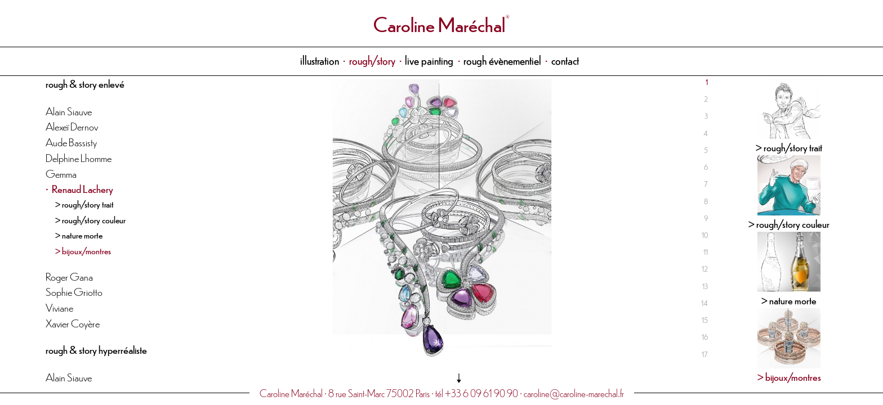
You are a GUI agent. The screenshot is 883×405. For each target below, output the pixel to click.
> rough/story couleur (90, 219)
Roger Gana (69, 276)
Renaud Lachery (82, 188)
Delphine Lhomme (79, 157)
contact (565, 60)
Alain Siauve (69, 111)
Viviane (59, 307)
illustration (319, 60)
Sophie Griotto (74, 291)
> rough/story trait (84, 203)
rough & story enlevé (85, 83)
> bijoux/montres (83, 250)
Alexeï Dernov (72, 126)
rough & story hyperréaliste (96, 349)
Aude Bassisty (71, 141)
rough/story (372, 60)
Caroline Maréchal (439, 23)
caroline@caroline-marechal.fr (574, 392)
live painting (429, 60)
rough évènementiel (502, 60)
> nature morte (78, 234)
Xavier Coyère (73, 323)
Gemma (61, 173)
